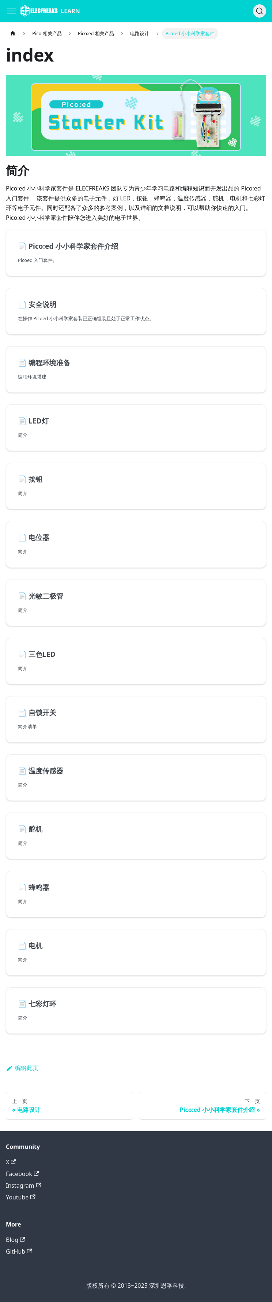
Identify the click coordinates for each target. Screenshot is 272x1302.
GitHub (19, 1251)
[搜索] (259, 11)
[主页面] (13, 33)
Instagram (23, 1185)
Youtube (20, 1197)
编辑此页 (22, 1068)
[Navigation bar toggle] (11, 10)
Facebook (22, 1174)
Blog (15, 1240)
